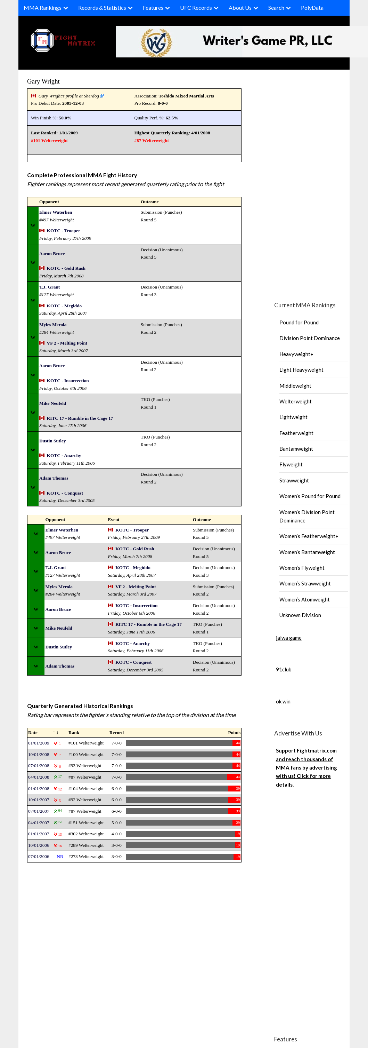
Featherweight (296, 433)
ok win (283, 701)
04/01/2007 (38, 822)
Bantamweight (296, 449)
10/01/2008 (38, 754)
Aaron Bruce (52, 253)
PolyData (312, 7)
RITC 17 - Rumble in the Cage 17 (80, 418)
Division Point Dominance (309, 338)
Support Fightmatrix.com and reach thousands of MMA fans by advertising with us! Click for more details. (306, 767)
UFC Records (196, 7)
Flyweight (291, 464)
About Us (240, 7)
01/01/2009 (38, 743)
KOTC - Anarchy (64, 455)
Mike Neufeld (52, 403)
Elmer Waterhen (55, 212)
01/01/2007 (38, 833)
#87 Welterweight (151, 140)
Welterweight (295, 401)
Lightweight (293, 417)
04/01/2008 (38, 777)
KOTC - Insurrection (68, 380)
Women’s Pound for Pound (310, 496)
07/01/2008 (38, 765)
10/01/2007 (38, 799)
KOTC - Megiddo (64, 305)
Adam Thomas (53, 478)
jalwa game (289, 638)
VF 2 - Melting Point (67, 343)
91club (284, 669)
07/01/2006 (38, 856)
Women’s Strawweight (305, 583)
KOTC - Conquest (65, 493)
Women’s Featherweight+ (308, 536)
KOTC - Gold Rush (66, 268)
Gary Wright (43, 81)
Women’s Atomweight (304, 599)
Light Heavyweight (301, 370)
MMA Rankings (43, 7)
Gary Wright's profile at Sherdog (69, 96)
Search (276, 7)
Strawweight (294, 480)
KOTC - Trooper (63, 230)
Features (153, 7)
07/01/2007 (38, 811)
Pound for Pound (299, 322)
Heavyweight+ (296, 354)
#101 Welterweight (49, 140)
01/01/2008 (38, 788)
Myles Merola (53, 324)
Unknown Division (300, 615)
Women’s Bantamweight (307, 552)
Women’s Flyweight (302, 568)
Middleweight (295, 386)
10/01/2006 (38, 845)
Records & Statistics (102, 7)
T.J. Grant (49, 287)
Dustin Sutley (52, 440)
